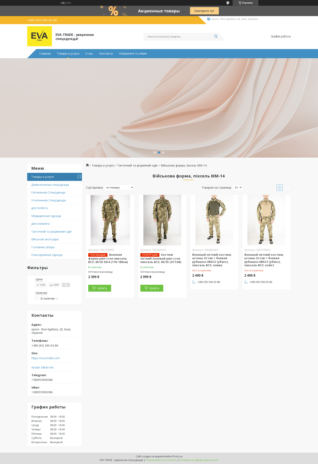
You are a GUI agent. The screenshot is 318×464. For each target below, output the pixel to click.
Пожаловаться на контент (161, 460)
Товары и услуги (68, 53)
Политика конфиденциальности (198, 460)
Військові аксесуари (45, 239)
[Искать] (216, 36)
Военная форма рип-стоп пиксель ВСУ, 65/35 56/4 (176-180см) (108, 258)
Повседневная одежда (46, 255)
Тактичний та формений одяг (51, 231)
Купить (102, 288)
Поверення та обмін (133, 53)
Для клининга (40, 224)
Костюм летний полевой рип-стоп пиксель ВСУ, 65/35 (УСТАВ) (160, 258)
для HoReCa (39, 208)
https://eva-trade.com (45, 358)
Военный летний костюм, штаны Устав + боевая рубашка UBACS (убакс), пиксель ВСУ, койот (264, 260)
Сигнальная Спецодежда (48, 192)
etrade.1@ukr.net (42, 367)
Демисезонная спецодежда (50, 185)
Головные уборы (43, 247)
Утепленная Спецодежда (48, 200)
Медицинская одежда (46, 216)
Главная (45, 53)
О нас (89, 53)
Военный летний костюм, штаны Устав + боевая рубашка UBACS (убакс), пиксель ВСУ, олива (212, 260)
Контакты (106, 53)
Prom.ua (177, 456)
